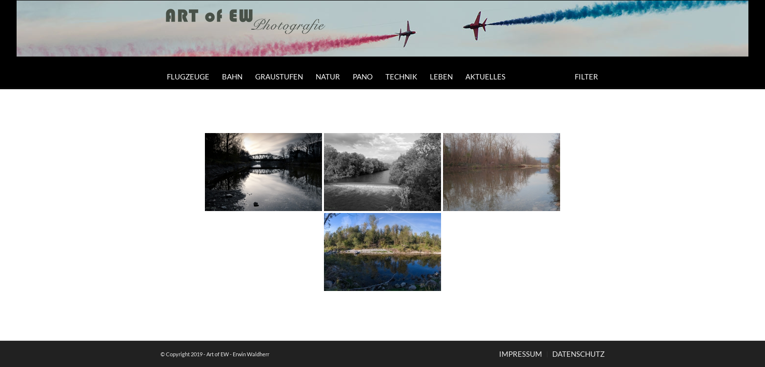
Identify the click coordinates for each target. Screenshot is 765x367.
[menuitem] (188, 76)
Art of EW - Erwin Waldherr (237, 354)
